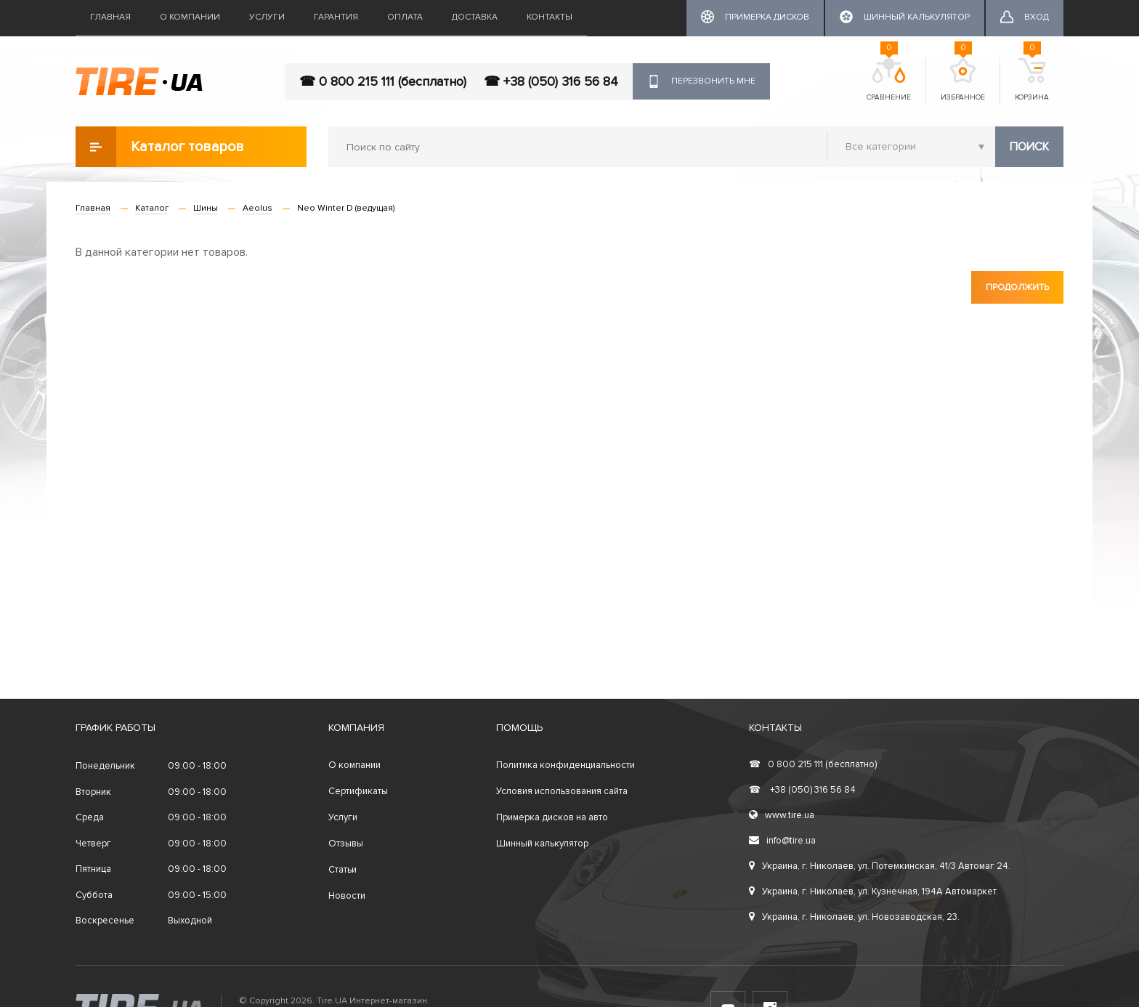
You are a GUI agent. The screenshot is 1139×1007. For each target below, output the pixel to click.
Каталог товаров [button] (160, 146)
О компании (190, 17)
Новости (346, 896)
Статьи (342, 869)
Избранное (963, 80)
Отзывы (345, 843)
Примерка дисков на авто (552, 817)
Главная (110, 17)
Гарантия (336, 17)
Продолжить (1017, 287)
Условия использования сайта (562, 791)
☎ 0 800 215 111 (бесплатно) (382, 81)
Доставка (475, 17)
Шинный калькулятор (542, 843)
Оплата (405, 17)
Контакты (549, 17)
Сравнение (889, 80)
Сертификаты (358, 791)
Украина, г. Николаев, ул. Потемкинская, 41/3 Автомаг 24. (879, 866)
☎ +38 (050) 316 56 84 (551, 81)
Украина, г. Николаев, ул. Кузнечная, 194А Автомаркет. (873, 891)
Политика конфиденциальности (565, 765)
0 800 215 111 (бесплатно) (813, 764)
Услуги (267, 17)
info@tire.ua (782, 840)
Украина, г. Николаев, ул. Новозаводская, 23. (854, 917)
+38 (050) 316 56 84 (802, 790)
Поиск (1029, 146)
